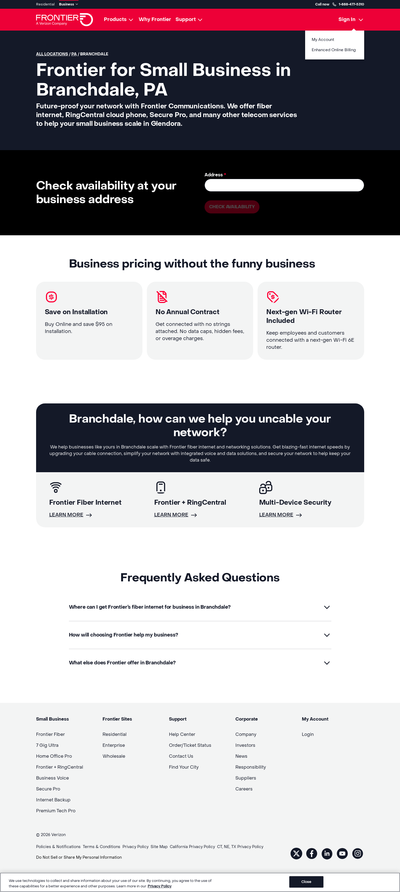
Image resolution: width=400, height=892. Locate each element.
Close (306, 882)
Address (215, 175)
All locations (52, 54)
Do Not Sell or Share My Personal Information (79, 857)
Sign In (346, 19)
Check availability (232, 207)
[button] (200, 607)
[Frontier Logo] (64, 20)
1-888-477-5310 (348, 4)
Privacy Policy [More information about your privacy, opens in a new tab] (159, 886)
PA (74, 54)
